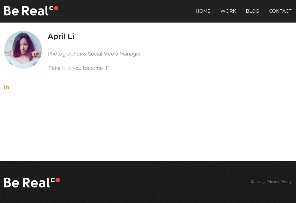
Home (203, 11)
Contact (280, 11)
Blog (252, 11)
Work (228, 11)
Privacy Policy (279, 182)
